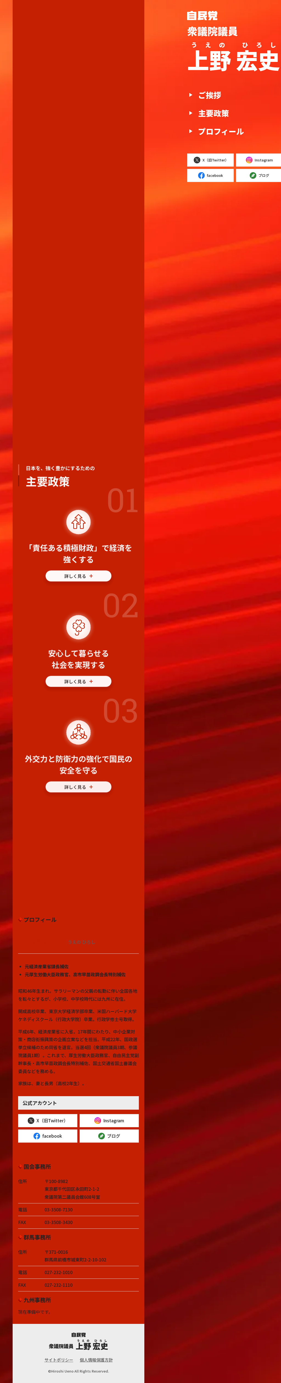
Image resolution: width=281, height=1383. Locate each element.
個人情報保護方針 (96, 1360)
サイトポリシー (58, 1360)
